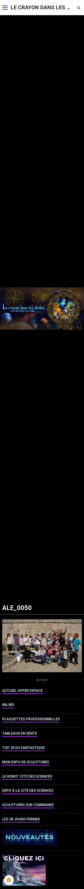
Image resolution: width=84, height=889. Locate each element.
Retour (41, 680)
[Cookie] (9, 880)
